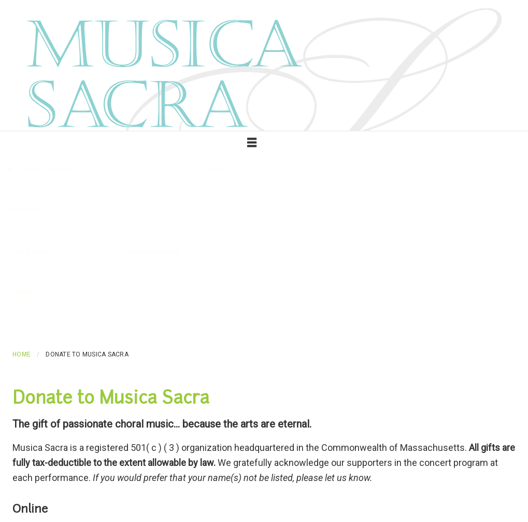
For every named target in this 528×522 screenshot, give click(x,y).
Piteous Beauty (351, 231)
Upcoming (35, 190)
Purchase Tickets (232, 190)
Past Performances (85, 190)
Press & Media (30, 252)
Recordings (25, 211)
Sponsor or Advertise (94, 314)
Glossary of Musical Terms (160, 190)
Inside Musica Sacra (150, 252)
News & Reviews (31, 273)
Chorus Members (298, 273)
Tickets (217, 169)
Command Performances (463, 273)
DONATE (21, 294)
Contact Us (172, 273)
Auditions (405, 273)
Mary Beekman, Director (230, 273)
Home (21, 354)
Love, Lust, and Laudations (471, 231)
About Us (135, 273)
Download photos (88, 273)
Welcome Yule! (402, 231)
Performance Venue (294, 190)
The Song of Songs (234, 231)
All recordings (28, 231)
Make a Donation (32, 314)
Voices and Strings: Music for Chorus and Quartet (127, 231)
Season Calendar (46, 169)
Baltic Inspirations (295, 231)
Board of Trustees (357, 273)
